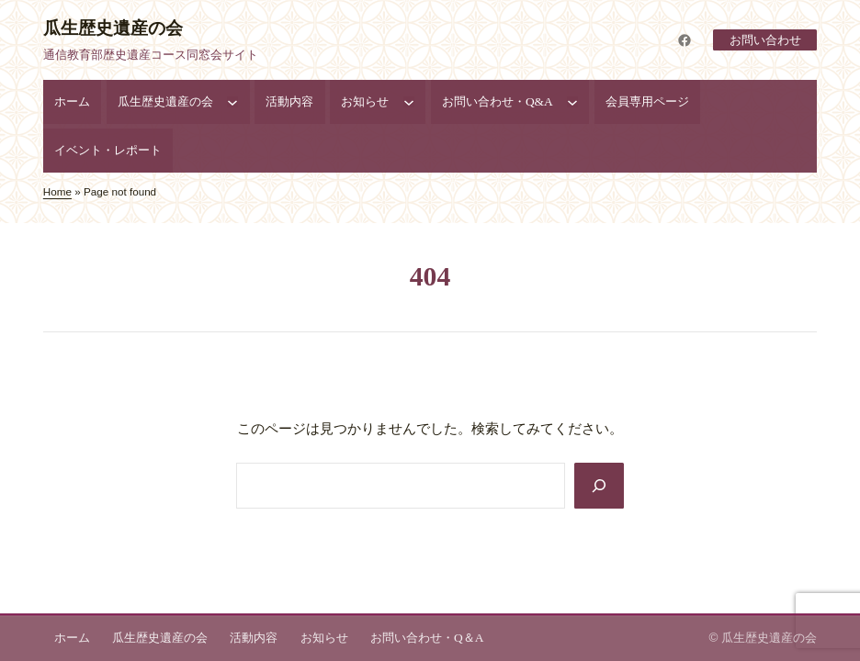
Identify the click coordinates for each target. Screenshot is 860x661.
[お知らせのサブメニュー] (408, 101)
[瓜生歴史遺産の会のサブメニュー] (232, 101)
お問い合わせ (764, 40)
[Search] (598, 486)
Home (57, 191)
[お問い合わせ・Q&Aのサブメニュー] (572, 101)
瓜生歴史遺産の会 (113, 28)
